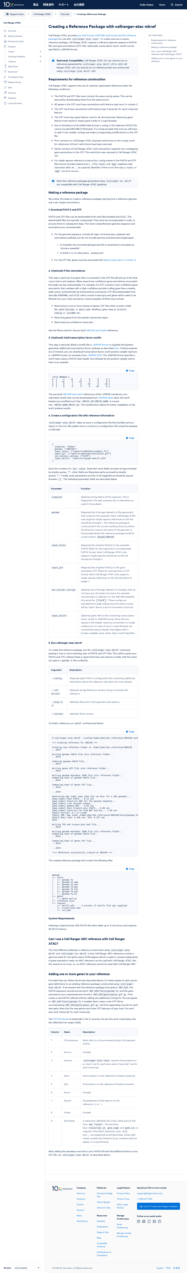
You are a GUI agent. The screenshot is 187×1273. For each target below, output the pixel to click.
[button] (40, 51)
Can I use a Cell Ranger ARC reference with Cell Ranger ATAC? (166, 53)
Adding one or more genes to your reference (166, 60)
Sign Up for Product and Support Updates (158, 1206)
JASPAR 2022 (94, 355)
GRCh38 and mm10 (96, 330)
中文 (168, 1267)
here (117, 348)
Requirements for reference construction (163, 41)
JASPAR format (100, 344)
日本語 (176, 1267)
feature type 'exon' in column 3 (120, 259)
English (160, 1267)
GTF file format (61, 1018)
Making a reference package (163, 47)
